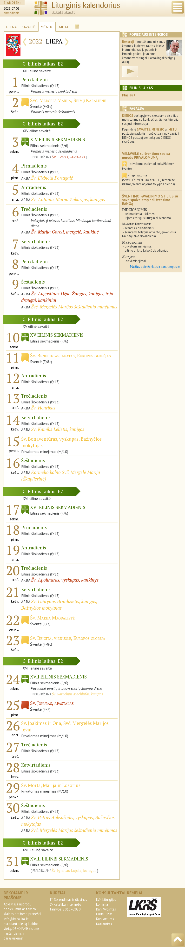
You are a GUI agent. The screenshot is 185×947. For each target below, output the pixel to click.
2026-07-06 (11, 9)
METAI (64, 26)
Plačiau (127, 95)
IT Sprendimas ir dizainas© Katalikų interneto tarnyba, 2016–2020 (68, 904)
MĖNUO (46, 26)
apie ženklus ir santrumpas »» (155, 267)
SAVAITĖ (28, 26)
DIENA (11, 26)
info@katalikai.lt (16, 919)
